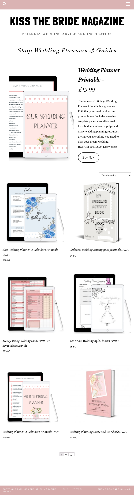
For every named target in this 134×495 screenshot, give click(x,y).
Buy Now (89, 157)
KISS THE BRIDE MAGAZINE (67, 21)
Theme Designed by (114, 489)
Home (64, 489)
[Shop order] (115, 175)
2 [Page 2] (66, 455)
